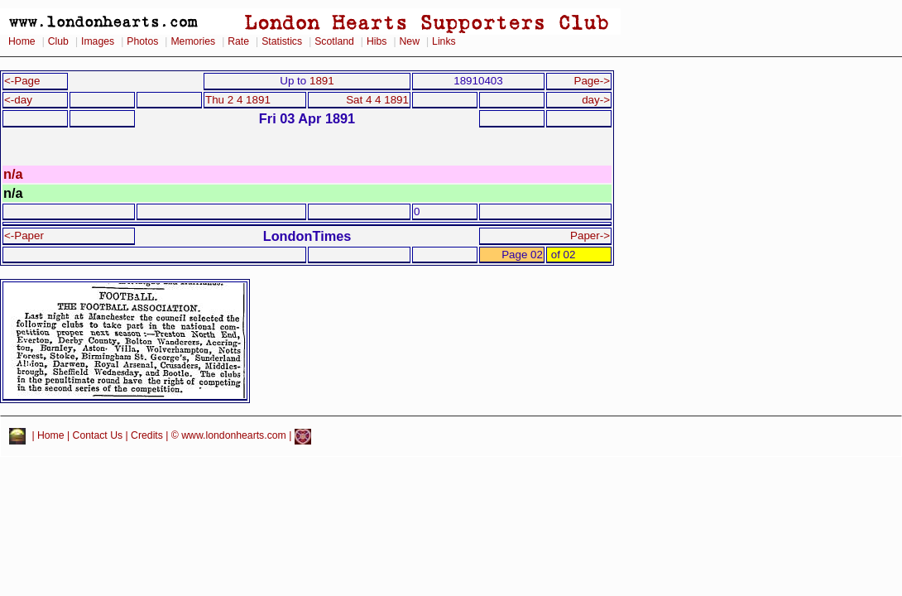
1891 (321, 80)
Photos (142, 41)
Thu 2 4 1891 (238, 100)
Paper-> (590, 235)
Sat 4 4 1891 (377, 100)
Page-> (591, 80)
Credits (147, 436)
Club (58, 41)
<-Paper (24, 235)
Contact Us (98, 436)
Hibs (376, 41)
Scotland (334, 41)
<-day (18, 100)
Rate (238, 41)
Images (97, 41)
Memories (192, 41)
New (410, 41)
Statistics (281, 41)
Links (444, 41)
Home (22, 41)
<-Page (22, 80)
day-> (596, 100)
